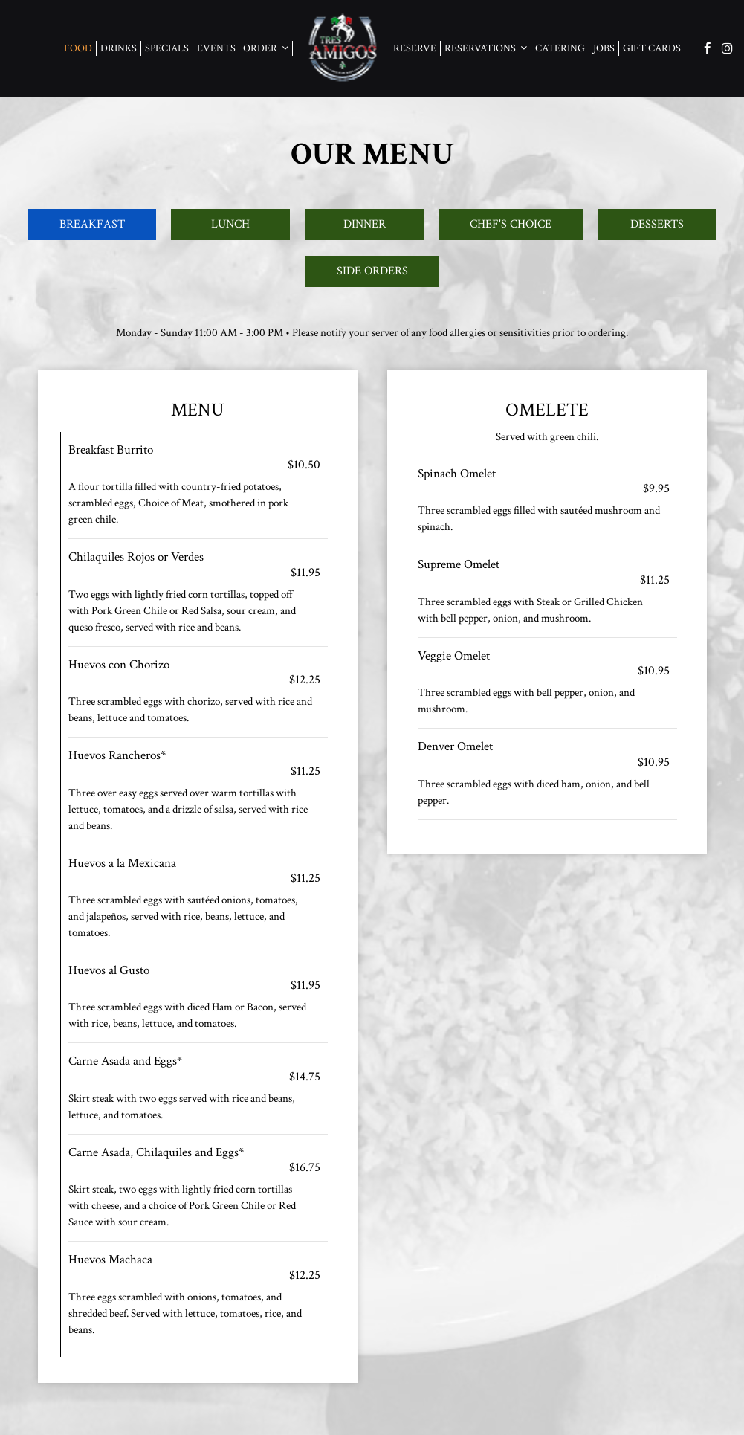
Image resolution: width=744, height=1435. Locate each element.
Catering (560, 48)
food (78, 48)
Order (265, 48)
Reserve (414, 48)
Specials (167, 48)
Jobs (604, 48)
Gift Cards (652, 48)
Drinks (118, 48)
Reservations (485, 48)
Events (216, 48)
